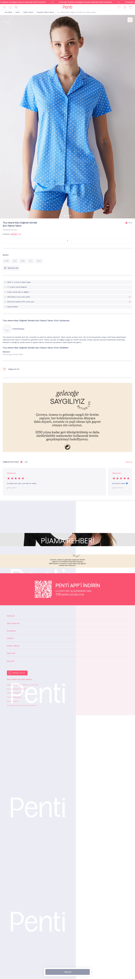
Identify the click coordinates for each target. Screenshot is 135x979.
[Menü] (4, 7)
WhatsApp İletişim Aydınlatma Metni (21, 705)
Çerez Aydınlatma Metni (16, 689)
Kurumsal (11, 631)
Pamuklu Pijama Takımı (45, 12)
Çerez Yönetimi (13, 701)
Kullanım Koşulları (14, 697)
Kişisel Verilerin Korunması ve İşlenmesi (22, 685)
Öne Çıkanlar (13, 623)
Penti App (11, 653)
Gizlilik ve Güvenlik (14, 693)
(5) (130, 222)
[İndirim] (16, 7)
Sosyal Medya (13, 646)
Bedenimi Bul (11, 268)
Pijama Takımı (28, 12)
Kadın (18, 12)
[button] (64, 215)
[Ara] (10, 7)
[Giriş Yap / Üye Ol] (124, 7)
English (10, 661)
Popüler (10, 616)
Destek (10, 638)
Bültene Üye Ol (19, 673)
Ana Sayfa (8, 12)
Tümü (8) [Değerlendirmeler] (128, 462)
